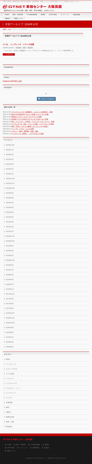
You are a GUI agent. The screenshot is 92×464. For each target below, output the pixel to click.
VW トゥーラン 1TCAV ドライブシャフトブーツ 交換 (32, 122)
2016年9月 (10, 327)
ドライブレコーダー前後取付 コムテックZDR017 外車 (32, 112)
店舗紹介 (47, 448)
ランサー (9, 398)
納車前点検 (10, 417)
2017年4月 (10, 308)
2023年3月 (10, 164)
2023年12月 (10, 145)
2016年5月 (10, 347)
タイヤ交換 (10, 374)
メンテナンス (11, 393)
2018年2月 (10, 284)
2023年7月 (10, 150)
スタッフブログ (11, 369)
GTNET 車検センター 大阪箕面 (43, 458)
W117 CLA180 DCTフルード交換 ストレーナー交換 (29, 114)
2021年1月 (10, 231)
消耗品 (8, 412)
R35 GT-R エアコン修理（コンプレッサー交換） (30, 126)
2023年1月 (10, 174)
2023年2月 (10, 169)
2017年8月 (10, 303)
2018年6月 (10, 275)
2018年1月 (10, 289)
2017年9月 (10, 299)
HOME (9, 444)
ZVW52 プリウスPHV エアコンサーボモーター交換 (29, 119)
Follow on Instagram (46, 99)
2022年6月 (10, 207)
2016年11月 (10, 318)
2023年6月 (10, 154)
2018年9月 (10, 265)
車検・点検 (10, 422)
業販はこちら (11, 451)
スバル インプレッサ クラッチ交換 (18, 44)
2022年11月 (10, 183)
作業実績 (18, 47)
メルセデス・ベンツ (13, 388)
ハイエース (10, 378)
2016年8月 (10, 332)
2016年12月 (10, 313)
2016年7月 (10, 337)
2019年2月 (10, 255)
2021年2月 (10, 227)
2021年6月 (10, 222)
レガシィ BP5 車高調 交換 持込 (24, 131)
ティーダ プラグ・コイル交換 (22, 129)
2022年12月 (10, 178)
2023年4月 (10, 159)
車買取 (47, 444)
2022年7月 (10, 203)
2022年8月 (10, 198)
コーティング (23, 448)
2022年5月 (10, 212)
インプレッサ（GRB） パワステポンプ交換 (27, 134)
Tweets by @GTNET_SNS (12, 81)
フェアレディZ (11, 383)
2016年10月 (10, 323)
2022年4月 (10, 217)
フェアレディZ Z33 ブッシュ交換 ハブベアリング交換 (32, 124)
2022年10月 (10, 188)
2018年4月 (10, 279)
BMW (8, 359)
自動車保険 (35, 448)
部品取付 (30, 47)
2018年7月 (10, 270)
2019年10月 (10, 241)
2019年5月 (10, 246)
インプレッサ (11, 364)
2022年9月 (10, 193)
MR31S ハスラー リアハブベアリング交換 (26, 117)
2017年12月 (10, 294)
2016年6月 (10, 342)
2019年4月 (10, 251)
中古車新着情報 (35, 444)
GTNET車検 (11, 448)
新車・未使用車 (21, 444)
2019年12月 (10, 236)
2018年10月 (10, 260)
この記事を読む (9, 54)
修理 (24, 47)
